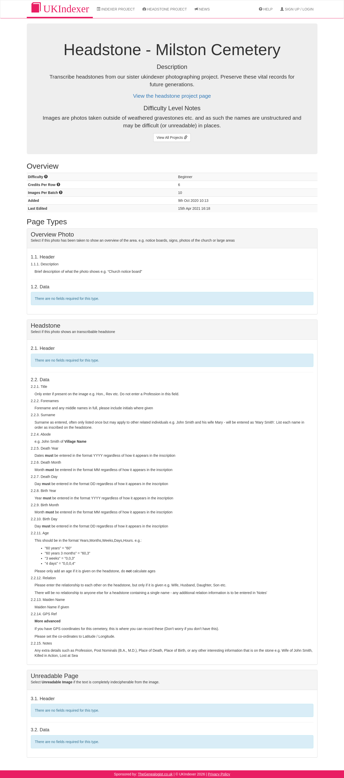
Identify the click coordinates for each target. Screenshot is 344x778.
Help (266, 9)
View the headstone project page (172, 96)
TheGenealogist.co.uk (155, 774)
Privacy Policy (219, 774)
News (202, 9)
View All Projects (172, 137)
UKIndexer (60, 9)
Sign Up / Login (296, 9)
